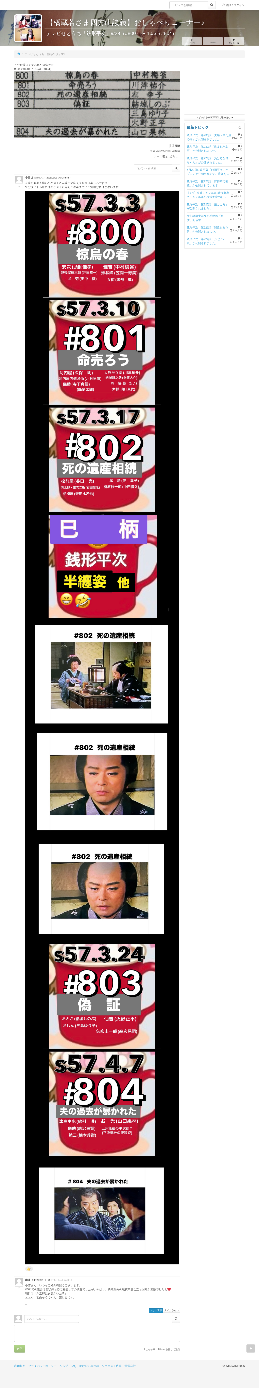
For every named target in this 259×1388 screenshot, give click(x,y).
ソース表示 (159, 156)
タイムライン (171, 1310)
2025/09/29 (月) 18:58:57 (59, 177)
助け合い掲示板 (89, 1366)
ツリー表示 (156, 1310)
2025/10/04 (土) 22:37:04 (44, 1280)
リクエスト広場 (112, 1366)
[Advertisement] (214, 87)
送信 (19, 1348)
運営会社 (130, 1366)
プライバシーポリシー (42, 1366)
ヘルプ (63, 1366)
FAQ (73, 1366)
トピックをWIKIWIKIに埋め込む (214, 117)
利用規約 (19, 1366)
